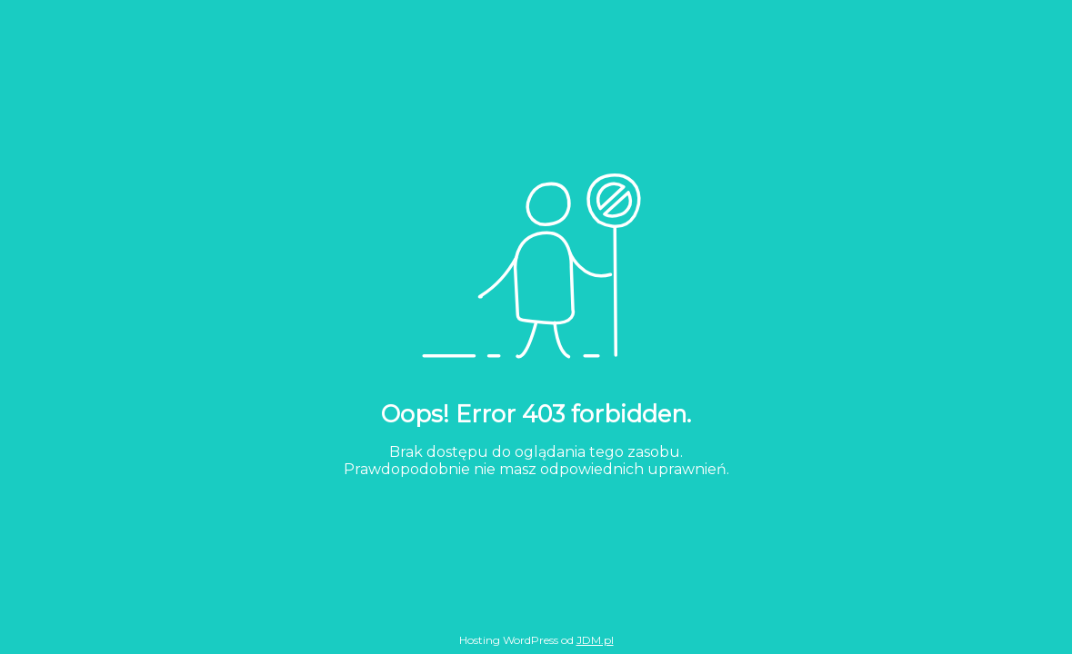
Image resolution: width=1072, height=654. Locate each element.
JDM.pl (595, 640)
